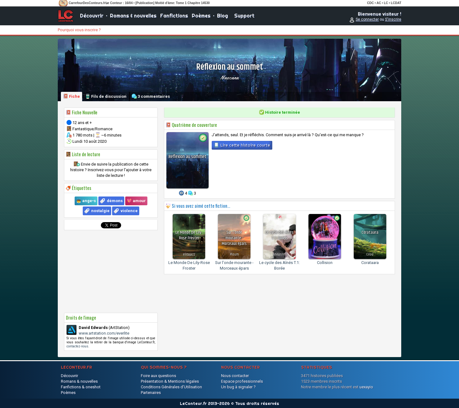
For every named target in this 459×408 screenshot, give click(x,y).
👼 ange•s (86, 200)
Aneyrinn (279, 254)
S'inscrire (393, 19)
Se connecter (367, 19)
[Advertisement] (111, 271)
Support (244, 15)
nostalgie (100, 210)
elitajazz (189, 254)
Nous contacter (235, 375)
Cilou (369, 254)
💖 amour (136, 200)
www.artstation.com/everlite (104, 333)
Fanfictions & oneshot (81, 387)
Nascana (229, 77)
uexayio (366, 387)
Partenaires (151, 392)
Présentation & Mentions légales (170, 381)
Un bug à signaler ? (238, 387)
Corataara (370, 262)
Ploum (234, 254)
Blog (222, 15)
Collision (325, 262)
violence (129, 210)
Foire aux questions (158, 375)
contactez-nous (77, 346)
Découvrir (91, 15)
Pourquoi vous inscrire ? (79, 29)
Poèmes (201, 15)
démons (115, 200)
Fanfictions (174, 15)
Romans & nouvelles (133, 15)
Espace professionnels (242, 381)
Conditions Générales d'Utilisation (171, 387)
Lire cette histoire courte (242, 144)
